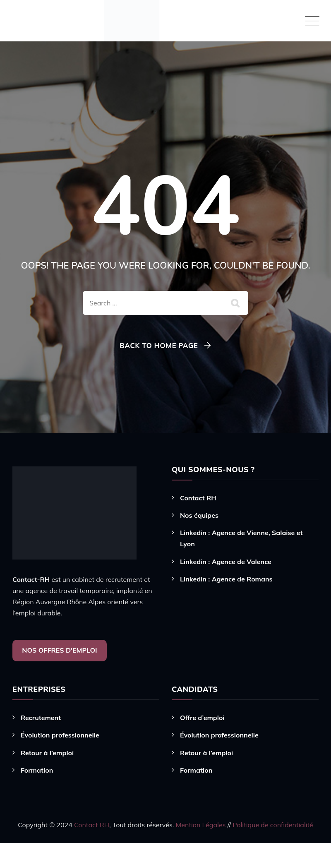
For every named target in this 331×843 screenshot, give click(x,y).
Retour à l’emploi (47, 753)
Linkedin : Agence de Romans (226, 579)
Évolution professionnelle (60, 735)
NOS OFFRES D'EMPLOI (59, 650)
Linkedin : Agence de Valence (225, 561)
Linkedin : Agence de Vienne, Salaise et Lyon (241, 538)
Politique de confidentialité (273, 825)
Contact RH (198, 498)
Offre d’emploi (202, 717)
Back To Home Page (159, 345)
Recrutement (41, 717)
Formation (37, 770)
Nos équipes (199, 515)
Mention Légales (202, 825)
